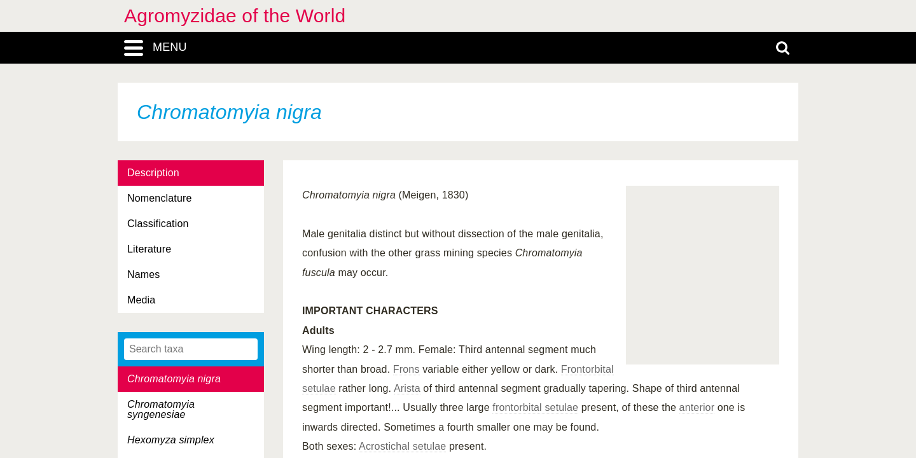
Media (141, 300)
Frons (406, 369)
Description (153, 172)
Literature (149, 249)
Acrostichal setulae (402, 446)
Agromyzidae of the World (234, 15)
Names (143, 274)
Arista (407, 388)
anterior (697, 407)
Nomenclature (159, 198)
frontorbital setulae (535, 407)
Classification (158, 223)
